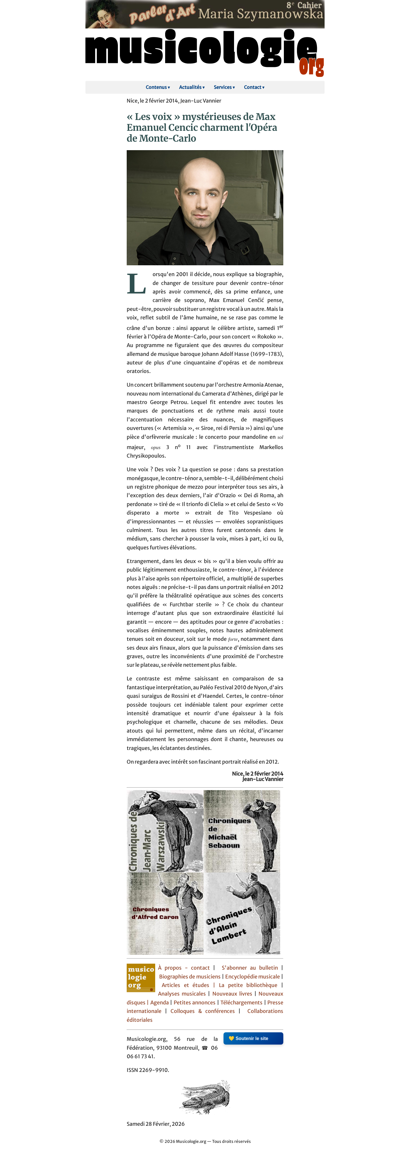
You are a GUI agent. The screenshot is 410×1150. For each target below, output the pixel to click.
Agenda (160, 1003)
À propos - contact (185, 968)
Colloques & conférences (201, 1011)
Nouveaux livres (233, 994)
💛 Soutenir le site (248, 1038)
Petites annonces (195, 1003)
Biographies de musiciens (190, 977)
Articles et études (186, 985)
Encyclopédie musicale (252, 977)
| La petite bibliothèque (245, 985)
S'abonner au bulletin (250, 968)
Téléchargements (241, 1003)
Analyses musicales (183, 994)
